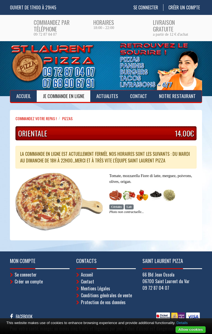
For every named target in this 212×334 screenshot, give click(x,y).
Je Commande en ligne (63, 96)
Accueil (23, 96)
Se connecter (145, 7)
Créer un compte (184, 7)
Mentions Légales (95, 288)
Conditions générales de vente (106, 295)
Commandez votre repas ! (36, 118)
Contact (138, 96)
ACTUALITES (107, 96)
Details (182, 323)
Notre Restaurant (177, 96)
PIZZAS (67, 118)
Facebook (24, 316)
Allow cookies (190, 329)
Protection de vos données (103, 302)
